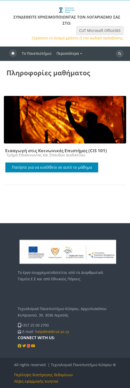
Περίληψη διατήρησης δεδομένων (43, 374)
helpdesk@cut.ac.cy (52, 331)
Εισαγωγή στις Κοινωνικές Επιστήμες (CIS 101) (56, 151)
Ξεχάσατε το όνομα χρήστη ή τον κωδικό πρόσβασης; (78, 38)
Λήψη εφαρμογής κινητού (36, 381)
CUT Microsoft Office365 (99, 30)
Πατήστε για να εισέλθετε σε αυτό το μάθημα (52, 167)
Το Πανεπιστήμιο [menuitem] (36, 53)
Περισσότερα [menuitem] (68, 53)
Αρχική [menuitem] (12, 54)
